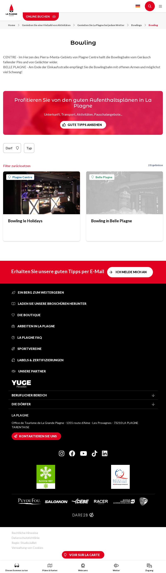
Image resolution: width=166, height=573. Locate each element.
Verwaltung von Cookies (27, 547)
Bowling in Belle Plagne (111, 220)
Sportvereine (27, 348)
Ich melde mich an (131, 272)
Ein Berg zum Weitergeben (38, 292)
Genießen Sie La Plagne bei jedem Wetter (102, 25)
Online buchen (41, 16)
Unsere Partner (29, 371)
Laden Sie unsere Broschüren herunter (49, 303)
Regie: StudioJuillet (24, 542)
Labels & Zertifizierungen (37, 360)
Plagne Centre (20, 177)
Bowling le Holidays (25, 220)
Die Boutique (26, 315)
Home (13, 25)
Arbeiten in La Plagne (33, 326)
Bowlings (138, 25)
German (138, 6)
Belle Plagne (101, 177)
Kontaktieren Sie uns (38, 436)
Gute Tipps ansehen (85, 125)
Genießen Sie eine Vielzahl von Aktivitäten (48, 25)
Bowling (153, 25)
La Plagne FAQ (27, 337)
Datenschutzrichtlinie (26, 538)
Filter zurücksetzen (16, 166)
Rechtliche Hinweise (25, 533)
